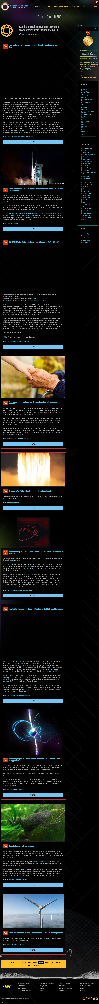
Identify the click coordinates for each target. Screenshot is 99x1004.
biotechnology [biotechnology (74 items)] (84, 56)
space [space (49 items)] (82, 75)
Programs (50, 7)
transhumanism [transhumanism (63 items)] (85, 77)
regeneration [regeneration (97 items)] (84, 73)
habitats (28, 695)
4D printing (84, 91)
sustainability (21, 945)
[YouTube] (94, 998)
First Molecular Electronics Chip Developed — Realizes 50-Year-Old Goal (35, 46)
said (12, 560)
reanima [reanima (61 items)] (86, 71)
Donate (66, 7)
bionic (82, 124)
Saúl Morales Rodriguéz (87, 151)
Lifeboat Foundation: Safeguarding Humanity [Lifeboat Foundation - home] (14, 6)
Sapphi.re (26, 998)
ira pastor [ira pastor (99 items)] (84, 67)
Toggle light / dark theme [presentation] (97, 2)
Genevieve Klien (87, 148)
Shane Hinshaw (87, 193)
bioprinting (84, 126)
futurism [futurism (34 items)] (95, 60)
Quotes (83, 7)
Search (96, 29)
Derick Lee (86, 189)
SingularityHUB (85, 242)
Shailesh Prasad (87, 161)
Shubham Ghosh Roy (12, 136)
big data (83, 119)
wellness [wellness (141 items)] (93, 77)
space (17, 503)
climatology (84, 136)
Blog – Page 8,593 (49, 17)
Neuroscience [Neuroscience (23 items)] (96, 69)
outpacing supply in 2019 (50, 671)
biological (83, 123)
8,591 (29, 962)
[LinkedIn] (90, 998)
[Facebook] (84, 998)
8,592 (35, 962)
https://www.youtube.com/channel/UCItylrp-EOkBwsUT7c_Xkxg (24, 300)
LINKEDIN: (61, 984)
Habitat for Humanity (25, 677)
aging (82, 104)
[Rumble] (97, 998)
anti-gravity (84, 107)
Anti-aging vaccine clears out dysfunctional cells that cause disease (33, 403)
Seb (84, 206)
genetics (32, 136)
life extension (25, 439)
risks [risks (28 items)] (92, 73)
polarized (42, 779)
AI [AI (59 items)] (84, 50)
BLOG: (39, 986)
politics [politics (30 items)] (82, 71)
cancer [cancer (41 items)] (85, 58)
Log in (23, 34)
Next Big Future (85, 238)
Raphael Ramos (87, 195)
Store (87, 7)
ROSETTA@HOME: (21, 991)
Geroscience (84, 232)
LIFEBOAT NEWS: (41, 984)
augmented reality (86, 114)
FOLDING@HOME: (62, 989)
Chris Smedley (87, 217)
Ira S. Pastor (86, 215)
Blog (40, 7)
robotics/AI (20, 341)
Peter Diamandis (85, 92)
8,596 (58, 962)
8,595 (52, 962)
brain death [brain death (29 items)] (82, 58)
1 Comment (26, 341)
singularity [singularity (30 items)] (95, 73)
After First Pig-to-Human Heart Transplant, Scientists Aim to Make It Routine (36, 552)
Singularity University (87, 99)
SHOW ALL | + (83, 220)
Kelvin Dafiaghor (88, 168)
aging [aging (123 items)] (82, 50)
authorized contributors (33, 34)
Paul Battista (86, 163)
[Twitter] (87, 998)
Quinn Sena (86, 157)
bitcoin (82, 129)
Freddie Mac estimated (28, 665)
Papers (61, 7)
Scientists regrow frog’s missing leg (23, 846)
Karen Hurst (86, 170)
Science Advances (39, 862)
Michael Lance (87, 208)
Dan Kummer (87, 176)
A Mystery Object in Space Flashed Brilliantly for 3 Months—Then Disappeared (34, 759)
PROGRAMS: (82, 989)
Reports (56, 7)
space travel (20, 790)
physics (16, 790)
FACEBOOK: (20, 984)
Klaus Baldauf (87, 182)
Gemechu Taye (87, 165)
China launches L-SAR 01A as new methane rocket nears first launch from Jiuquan (36, 189)
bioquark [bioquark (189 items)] (85, 54)
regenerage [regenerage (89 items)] (92, 71)
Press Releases (94, 7)
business (83, 133)
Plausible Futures (86, 240)
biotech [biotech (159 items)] (92, 54)
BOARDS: (82, 986)
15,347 (28, 965)
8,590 (24, 962)
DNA (82, 94)
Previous (11, 962)
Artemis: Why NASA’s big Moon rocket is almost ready (30, 491)
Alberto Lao (10, 223)
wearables (25, 880)
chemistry (83, 134)
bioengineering (17, 590)
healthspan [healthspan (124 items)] (91, 62)
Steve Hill (85, 202)
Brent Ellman (86, 204)
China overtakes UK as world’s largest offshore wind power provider (36, 933)
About (36, 7)
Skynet (82, 101)
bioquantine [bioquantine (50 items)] (92, 52)
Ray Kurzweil (84, 96)
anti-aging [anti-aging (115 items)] (93, 50)
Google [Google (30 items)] (80, 62)
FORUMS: (61, 991)
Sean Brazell (86, 200)
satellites (16, 223)
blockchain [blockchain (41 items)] (94, 56)
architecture (84, 109)
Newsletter (77, 7)
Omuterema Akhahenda (86, 179)
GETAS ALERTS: (83, 984)
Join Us (71, 7)
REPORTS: (40, 989)
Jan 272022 (5, 46)
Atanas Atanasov (11, 503)
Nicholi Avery (10, 439)
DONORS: (61, 986)
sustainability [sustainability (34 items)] (86, 75)
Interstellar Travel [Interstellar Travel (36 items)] (94, 64)
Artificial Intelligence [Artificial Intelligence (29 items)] (85, 52)
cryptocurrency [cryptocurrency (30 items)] (90, 58)
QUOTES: (81, 991)
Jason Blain (86, 211)
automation (84, 116)
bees (82, 118)
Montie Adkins (87, 213)
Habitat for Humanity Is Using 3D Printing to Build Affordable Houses (36, 609)
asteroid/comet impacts (87, 111)
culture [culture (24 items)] (94, 58)
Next (35, 965)
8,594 (47, 962)
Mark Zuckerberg (85, 102)
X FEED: (19, 986)
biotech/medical (21, 136)
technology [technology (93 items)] (93, 75)
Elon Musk (84, 97)
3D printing (6, 679)
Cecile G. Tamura (88, 184)
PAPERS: (40, 991)
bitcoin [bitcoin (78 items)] (90, 56)
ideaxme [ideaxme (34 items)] (81, 64)
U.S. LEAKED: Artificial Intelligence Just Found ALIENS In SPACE (34, 242)
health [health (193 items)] (84, 62)
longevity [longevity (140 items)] (88, 69)
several (30, 566)
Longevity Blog (85, 234)
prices (44, 661)
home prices (19, 661)
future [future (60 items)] (92, 60)
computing (28, 136)
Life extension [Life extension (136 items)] (91, 67)
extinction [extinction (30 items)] (88, 60)
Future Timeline (11, 880)
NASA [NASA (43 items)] (92, 69)
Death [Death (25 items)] (96, 58)
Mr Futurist (84, 236)
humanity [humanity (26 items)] (96, 62)
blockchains (84, 131)
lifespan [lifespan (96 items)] (82, 69)
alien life (16, 341)
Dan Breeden (10, 341)
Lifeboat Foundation (11, 998)
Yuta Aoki (86, 186)
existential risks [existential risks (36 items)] (83, 60)
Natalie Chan (86, 197)
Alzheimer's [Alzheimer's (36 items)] (87, 50)
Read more (33, 141)
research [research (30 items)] (89, 73)
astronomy (84, 113)
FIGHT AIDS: (20, 989)
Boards (44, 7)
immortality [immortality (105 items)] (86, 65)
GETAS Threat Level (6, 987)
